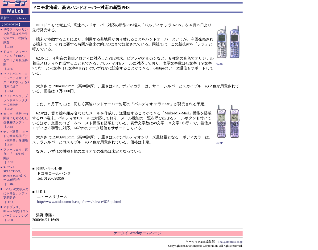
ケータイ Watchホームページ (137, 233)
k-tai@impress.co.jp (230, 241)
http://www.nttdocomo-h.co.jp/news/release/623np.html (79, 202)
